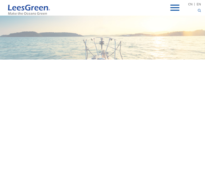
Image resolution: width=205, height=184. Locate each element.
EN (199, 4)
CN (190, 4)
